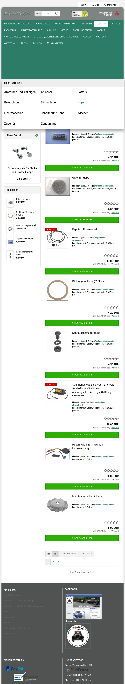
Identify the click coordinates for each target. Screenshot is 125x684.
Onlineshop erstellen (52, 679)
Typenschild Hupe (82, 73)
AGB (6, 559)
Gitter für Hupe (80, 125)
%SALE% (8, 23)
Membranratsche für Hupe (87, 444)
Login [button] (95, 5)
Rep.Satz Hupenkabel (84, 177)
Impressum (9, 565)
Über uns (22, 23)
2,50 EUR (22, 126)
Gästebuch (38, 23)
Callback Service (11, 581)
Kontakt (7, 570)
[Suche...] (38, 13)
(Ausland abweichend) (104, 82)
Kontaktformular (11, 543)
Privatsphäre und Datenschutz (18, 576)
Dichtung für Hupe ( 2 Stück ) (89, 229)
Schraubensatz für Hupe (86, 280)
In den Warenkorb (82, 116)
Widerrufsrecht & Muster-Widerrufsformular (24, 554)
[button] (83, 4)
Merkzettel (110, 5)
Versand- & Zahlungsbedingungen (19, 548)
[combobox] (68, 54)
